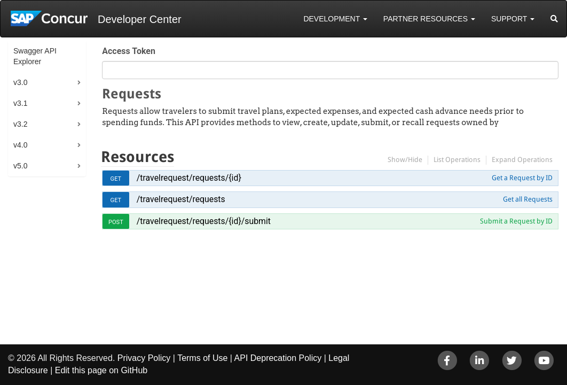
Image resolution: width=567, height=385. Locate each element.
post (115, 222)
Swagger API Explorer (35, 56)
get (116, 178)
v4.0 (20, 145)
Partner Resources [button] (429, 18)
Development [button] (335, 18)
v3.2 (20, 124)
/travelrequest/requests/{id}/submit (204, 221)
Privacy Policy (144, 358)
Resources (137, 157)
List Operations (457, 160)
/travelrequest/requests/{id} (189, 178)
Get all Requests (528, 199)
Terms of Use (202, 358)
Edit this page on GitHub (101, 370)
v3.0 (20, 82)
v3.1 (20, 103)
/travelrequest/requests (181, 199)
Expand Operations (522, 160)
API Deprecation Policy (278, 358)
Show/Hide (405, 160)
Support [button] (512, 18)
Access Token (128, 51)
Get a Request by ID (522, 178)
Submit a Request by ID (516, 221)
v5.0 (20, 165)
